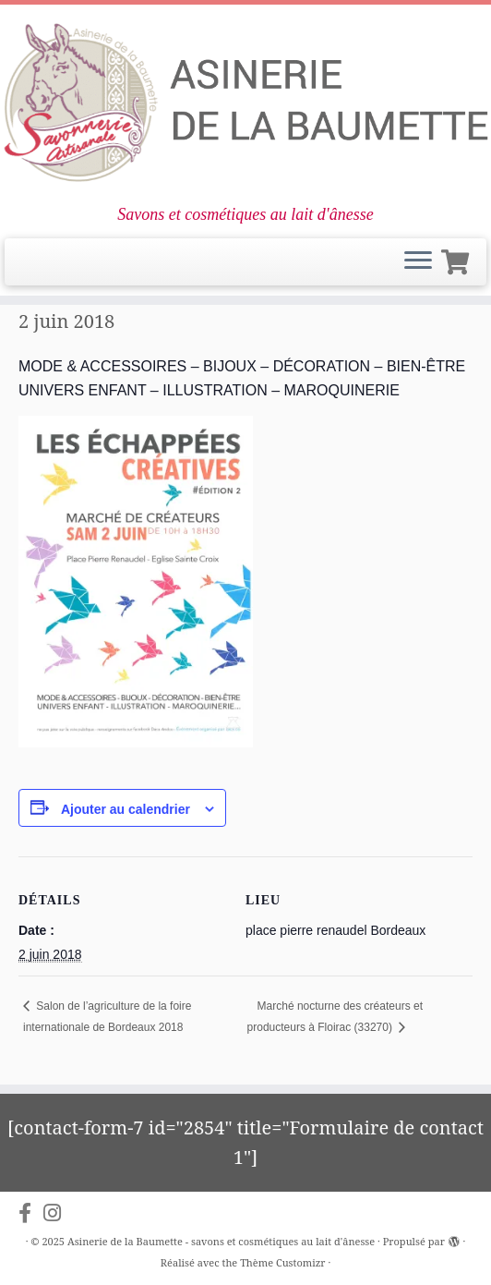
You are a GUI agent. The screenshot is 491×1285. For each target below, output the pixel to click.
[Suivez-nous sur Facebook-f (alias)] (30, 1213)
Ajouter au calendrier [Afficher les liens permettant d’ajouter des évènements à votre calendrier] (125, 809)
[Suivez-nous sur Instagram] (58, 1213)
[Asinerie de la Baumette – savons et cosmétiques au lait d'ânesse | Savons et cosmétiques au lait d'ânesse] (245, 105)
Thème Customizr (282, 1262)
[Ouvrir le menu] (418, 262)
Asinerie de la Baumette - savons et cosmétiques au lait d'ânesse (221, 1241)
